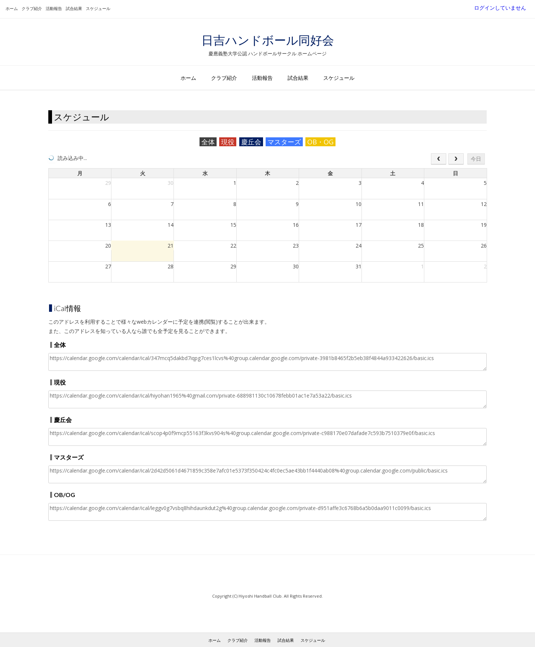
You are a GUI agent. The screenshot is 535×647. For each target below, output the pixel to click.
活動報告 (54, 8)
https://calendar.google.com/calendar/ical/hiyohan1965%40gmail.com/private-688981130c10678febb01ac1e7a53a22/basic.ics (267, 399)
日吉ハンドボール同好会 (267, 40)
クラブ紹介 (32, 8)
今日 (476, 159)
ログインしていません (500, 7)
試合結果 (74, 8)
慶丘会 (251, 141)
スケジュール (98, 8)
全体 (208, 141)
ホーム (12, 8)
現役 (227, 141)
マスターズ (284, 141)
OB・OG (320, 141)
